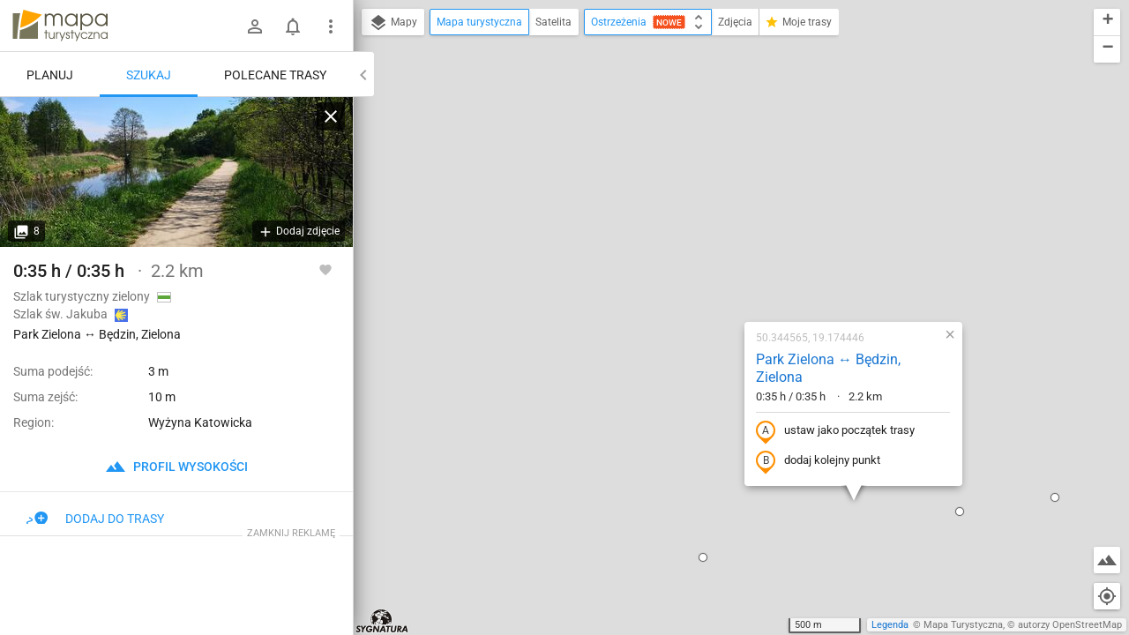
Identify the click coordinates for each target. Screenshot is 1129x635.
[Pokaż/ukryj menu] (331, 26)
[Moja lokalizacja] (1107, 596)
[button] (383, 603)
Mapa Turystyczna (963, 625)
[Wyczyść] (331, 116)
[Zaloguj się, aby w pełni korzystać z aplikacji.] (325, 269)
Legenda (889, 625)
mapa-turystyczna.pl (60, 25)
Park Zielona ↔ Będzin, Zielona (738, 159)
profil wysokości (176, 466)
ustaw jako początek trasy (745, 222)
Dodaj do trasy (95, 518)
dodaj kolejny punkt (728, 252)
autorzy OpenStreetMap (1070, 625)
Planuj (49, 75)
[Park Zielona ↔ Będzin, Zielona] (176, 172)
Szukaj (148, 75)
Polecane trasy (275, 75)
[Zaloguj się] (255, 26)
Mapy (393, 23)
